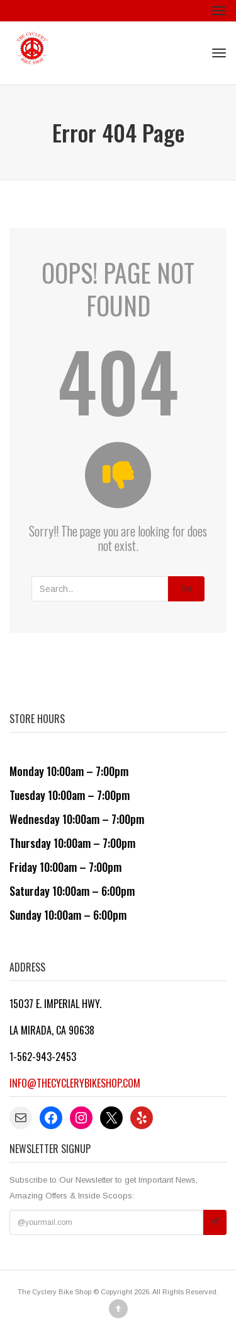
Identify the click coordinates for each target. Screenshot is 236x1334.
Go (186, 588)
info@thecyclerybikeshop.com (74, 1083)
